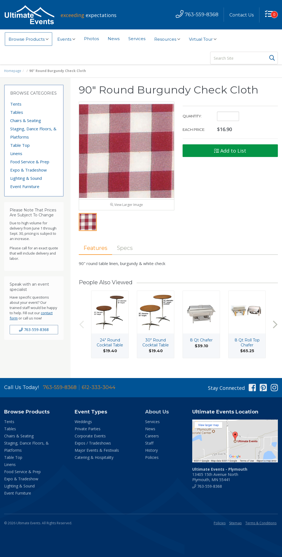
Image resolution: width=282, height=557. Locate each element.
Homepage (13, 70)
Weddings (83, 421)
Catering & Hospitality (94, 457)
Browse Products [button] (28, 39)
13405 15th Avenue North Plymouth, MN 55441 (219, 474)
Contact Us (241, 15)
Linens (16, 153)
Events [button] (66, 39)
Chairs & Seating (25, 120)
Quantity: (192, 116)
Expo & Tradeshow (28, 170)
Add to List (230, 150)
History (151, 450)
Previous (81, 326)
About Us (157, 412)
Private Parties (88, 428)
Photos (91, 38)
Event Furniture (24, 186)
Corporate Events (90, 436)
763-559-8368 (34, 329)
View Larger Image (126, 206)
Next (275, 326)
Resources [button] (167, 39)
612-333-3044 (98, 387)
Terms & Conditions (260, 523)
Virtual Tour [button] (202, 39)
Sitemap (235, 523)
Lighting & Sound (26, 178)
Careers (152, 436)
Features (96, 250)
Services (136, 38)
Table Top (20, 145)
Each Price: (194, 129)
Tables (16, 112)
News (114, 38)
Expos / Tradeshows (93, 443)
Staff (149, 443)
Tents (15, 104)
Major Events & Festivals (97, 450)
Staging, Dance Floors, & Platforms (33, 133)
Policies (152, 457)
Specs (126, 250)
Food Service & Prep (29, 161)
